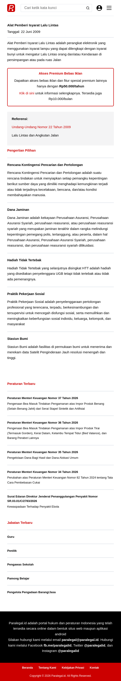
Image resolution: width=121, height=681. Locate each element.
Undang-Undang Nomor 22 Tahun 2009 (41, 127)
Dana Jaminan (18, 209)
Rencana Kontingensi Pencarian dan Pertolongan (45, 165)
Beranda (27, 667)
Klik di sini (26, 93)
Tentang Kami (47, 667)
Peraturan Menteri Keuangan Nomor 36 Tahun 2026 (42, 422)
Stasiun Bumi (17, 338)
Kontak (94, 667)
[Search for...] (52, 8)
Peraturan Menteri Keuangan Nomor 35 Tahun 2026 (42, 452)
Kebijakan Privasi (73, 667)
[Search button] (88, 8)
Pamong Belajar (18, 578)
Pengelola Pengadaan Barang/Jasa (31, 592)
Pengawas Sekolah (20, 564)
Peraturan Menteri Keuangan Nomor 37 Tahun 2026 (42, 398)
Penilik (12, 550)
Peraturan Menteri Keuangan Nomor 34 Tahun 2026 (42, 472)
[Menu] (109, 7)
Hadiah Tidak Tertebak (24, 260)
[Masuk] (99, 8)
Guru (10, 536)
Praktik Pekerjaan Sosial (26, 294)
